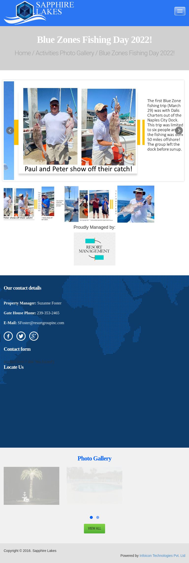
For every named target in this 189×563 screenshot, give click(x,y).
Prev (10, 131)
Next (179, 131)
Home (23, 53)
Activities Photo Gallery (65, 53)
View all (94, 528)
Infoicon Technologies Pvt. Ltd (162, 556)
